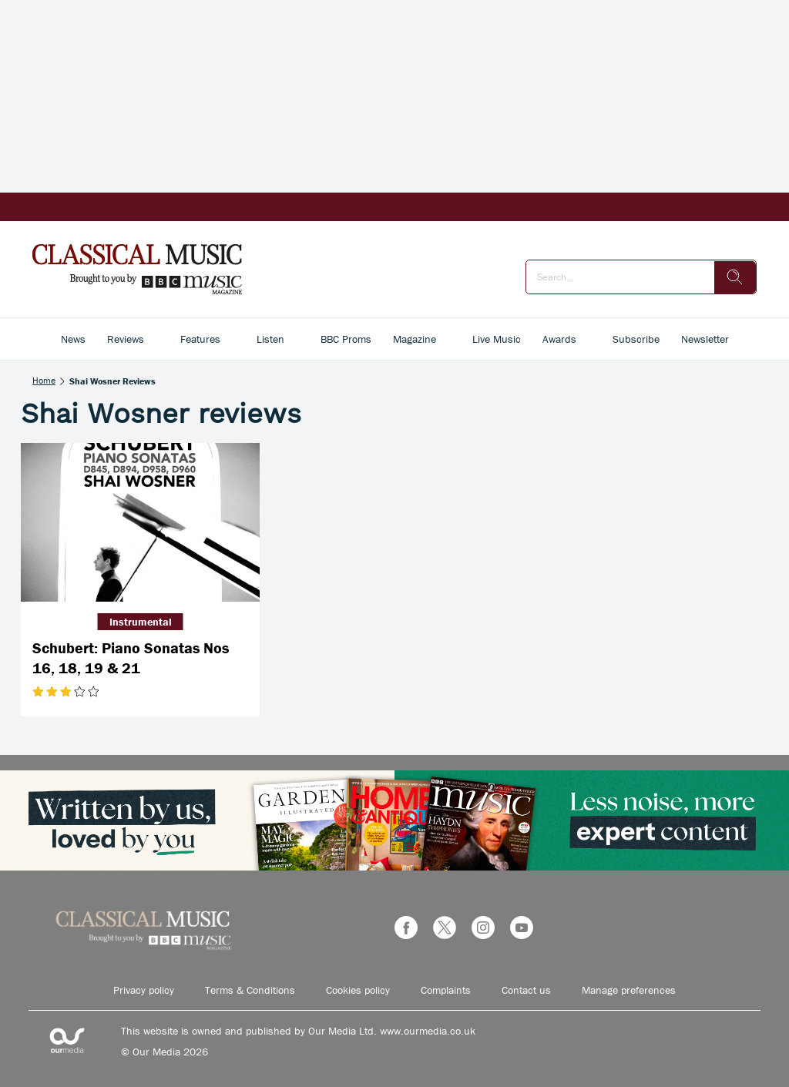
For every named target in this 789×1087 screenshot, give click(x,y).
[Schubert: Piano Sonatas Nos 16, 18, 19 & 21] (140, 522)
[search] (735, 277)
